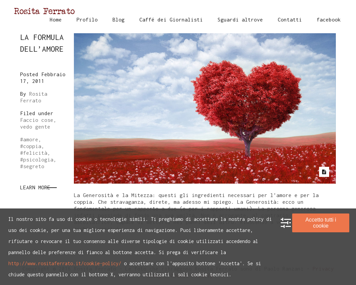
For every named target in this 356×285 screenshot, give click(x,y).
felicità (35, 153)
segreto (33, 166)
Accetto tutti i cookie (320, 223)
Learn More (35, 187)
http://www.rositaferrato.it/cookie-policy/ (64, 263)
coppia (32, 146)
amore (30, 139)
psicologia (38, 159)
